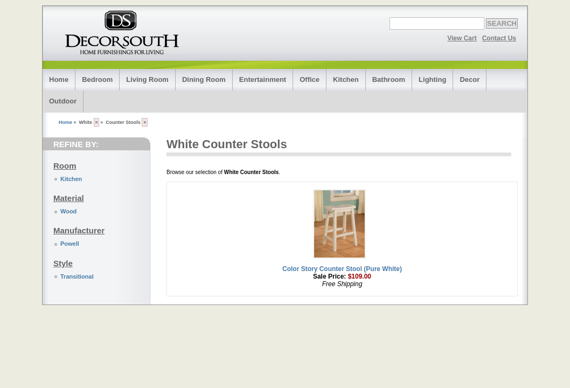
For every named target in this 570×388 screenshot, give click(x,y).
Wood (68, 211)
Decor (469, 79)
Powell (69, 243)
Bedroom (97, 79)
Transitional (77, 276)
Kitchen (346, 79)
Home (58, 79)
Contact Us (499, 38)
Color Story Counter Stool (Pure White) (342, 269)
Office (309, 79)
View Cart (461, 38)
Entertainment (262, 79)
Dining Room (204, 79)
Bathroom (388, 79)
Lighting (432, 79)
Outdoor (63, 101)
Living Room (147, 79)
